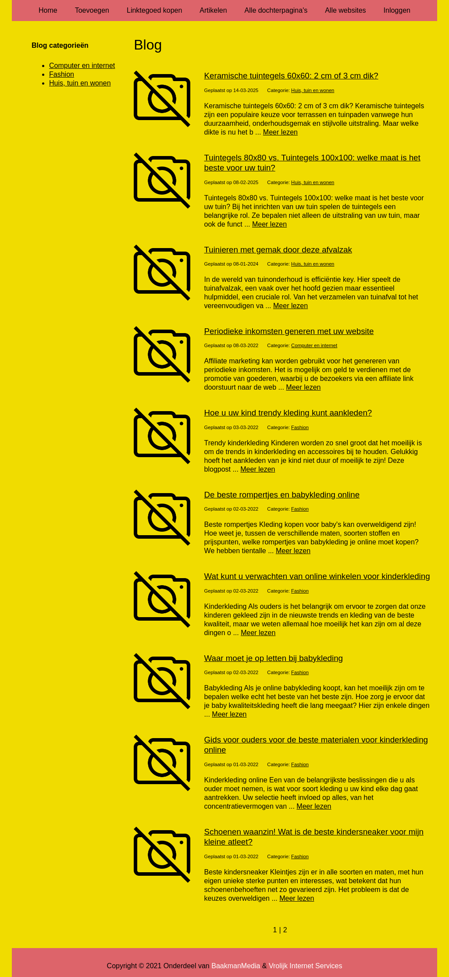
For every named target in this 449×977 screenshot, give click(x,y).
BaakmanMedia (235, 966)
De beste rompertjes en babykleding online (282, 494)
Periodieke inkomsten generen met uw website (289, 331)
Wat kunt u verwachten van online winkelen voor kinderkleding (317, 576)
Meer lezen (280, 132)
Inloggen (397, 10)
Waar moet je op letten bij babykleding (273, 658)
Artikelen (213, 10)
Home (48, 10)
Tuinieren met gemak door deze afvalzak (278, 249)
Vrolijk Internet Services (305, 966)
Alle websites (345, 10)
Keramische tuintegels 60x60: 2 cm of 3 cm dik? (291, 75)
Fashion (300, 427)
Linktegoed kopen (154, 10)
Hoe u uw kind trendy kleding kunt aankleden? (288, 412)
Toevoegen (92, 10)
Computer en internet (314, 345)
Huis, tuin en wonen (312, 90)
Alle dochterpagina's (276, 10)
